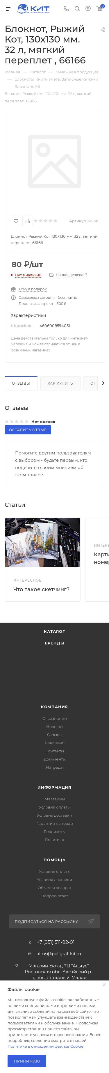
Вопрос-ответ (54, 895)
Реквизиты (54, 831)
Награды (54, 767)
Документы (55, 759)
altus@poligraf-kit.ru (59, 953)
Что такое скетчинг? (41, 589)
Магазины (54, 799)
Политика (54, 839)
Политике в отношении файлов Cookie (45, 1046)
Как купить (60, 383)
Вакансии (55, 742)
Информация (54, 787)
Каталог (54, 631)
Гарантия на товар (54, 823)
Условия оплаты (54, 807)
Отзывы (21, 383)
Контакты (54, 751)
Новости (54, 726)
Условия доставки (54, 815)
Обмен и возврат (55, 887)
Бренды (55, 643)
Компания (54, 706)
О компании (54, 718)
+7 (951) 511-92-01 (56, 942)
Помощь (54, 859)
